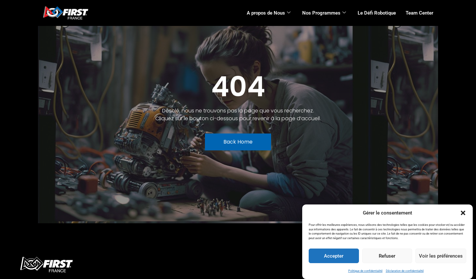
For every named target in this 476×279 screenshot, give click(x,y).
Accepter (333, 256)
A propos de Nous (269, 13)
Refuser (387, 256)
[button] (463, 213)
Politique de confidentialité (365, 271)
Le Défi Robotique (377, 13)
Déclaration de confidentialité (405, 271)
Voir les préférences (441, 256)
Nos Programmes (324, 13)
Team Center (419, 13)
